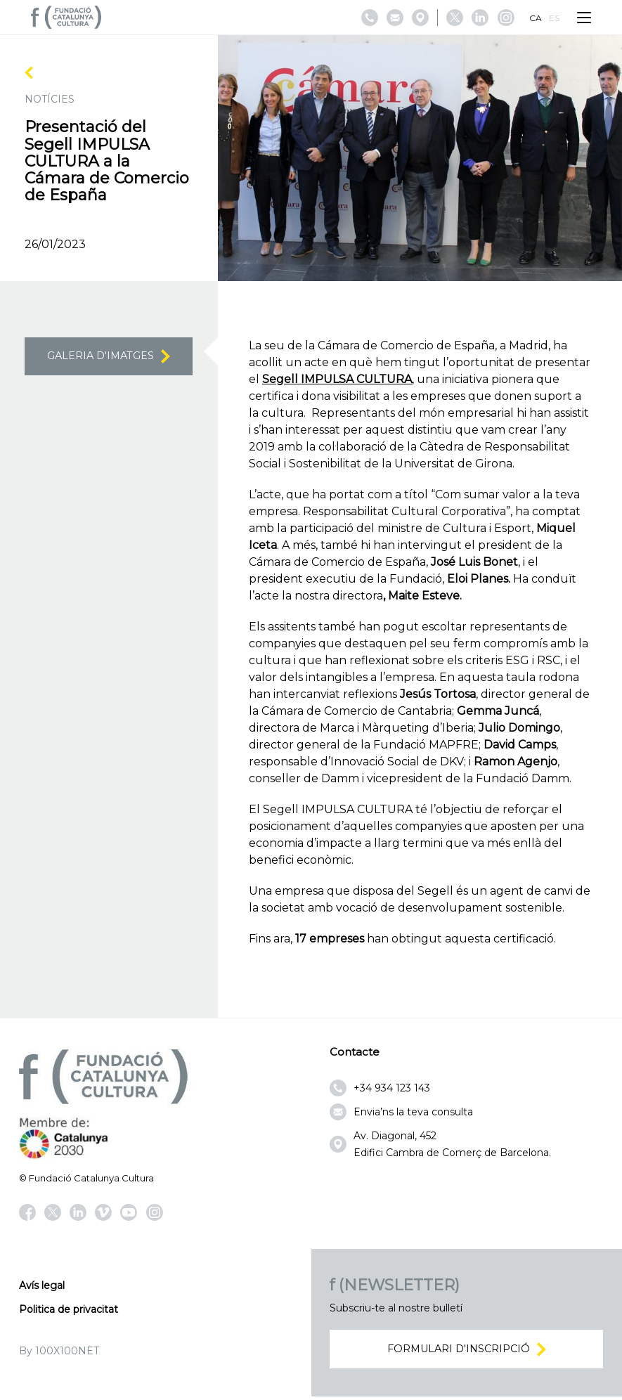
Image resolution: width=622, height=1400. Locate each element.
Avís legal (42, 1285)
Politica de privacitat (68, 1309)
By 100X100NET (59, 1350)
